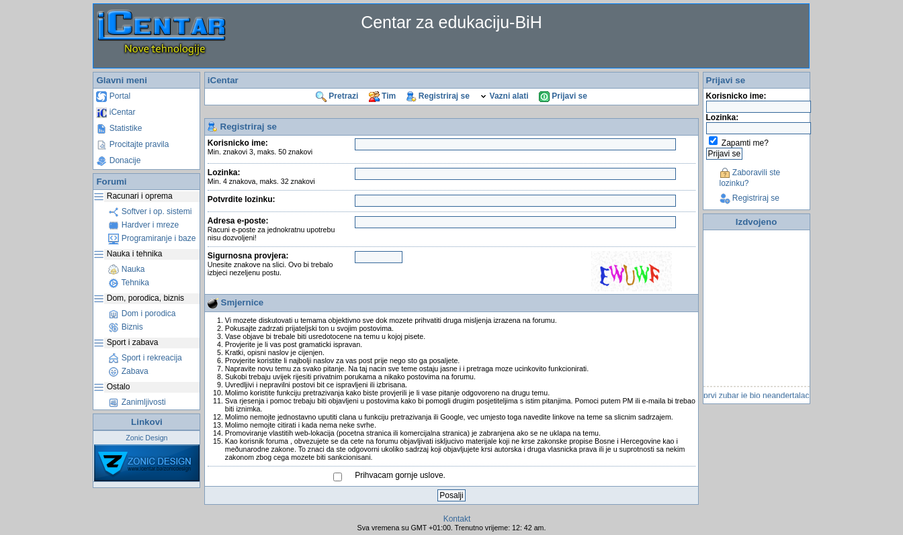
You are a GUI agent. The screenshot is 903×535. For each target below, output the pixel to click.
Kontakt (457, 519)
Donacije (118, 160)
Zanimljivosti (136, 402)
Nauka (126, 269)
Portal (113, 96)
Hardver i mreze (143, 225)
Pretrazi (337, 96)
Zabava (128, 371)
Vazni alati (504, 96)
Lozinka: (261, 176)
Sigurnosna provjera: (270, 264)
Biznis (125, 327)
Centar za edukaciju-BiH (451, 22)
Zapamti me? (745, 143)
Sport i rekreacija (144, 357)
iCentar (115, 112)
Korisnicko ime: (260, 147)
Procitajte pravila (132, 144)
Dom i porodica (141, 313)
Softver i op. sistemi (149, 211)
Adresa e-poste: (271, 229)
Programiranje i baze (152, 238)
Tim (382, 96)
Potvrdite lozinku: (241, 199)
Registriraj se (438, 96)
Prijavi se (563, 96)
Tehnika (128, 282)
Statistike (119, 128)
